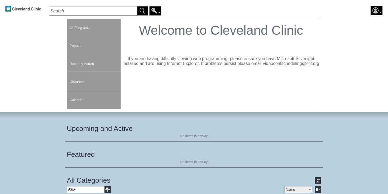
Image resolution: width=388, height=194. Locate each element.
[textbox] (93, 11)
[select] (298, 189)
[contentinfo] (221, 47)
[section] (221, 64)
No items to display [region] (193, 136)
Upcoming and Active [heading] (100, 128)
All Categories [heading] (88, 180)
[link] (23, 10)
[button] (142, 11)
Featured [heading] (81, 154)
